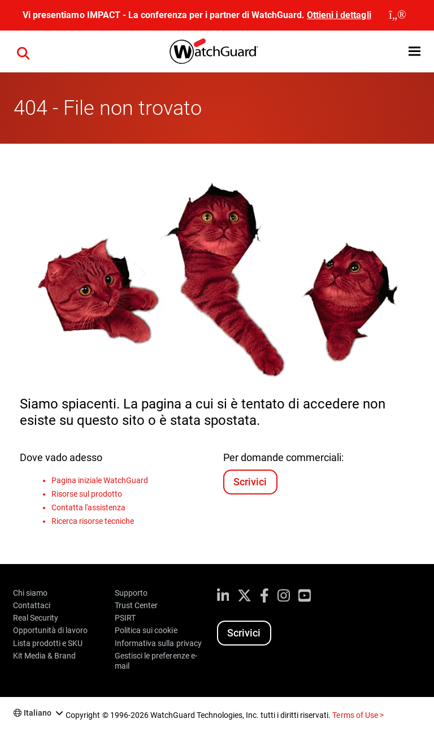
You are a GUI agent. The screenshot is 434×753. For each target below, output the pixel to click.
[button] (414, 51)
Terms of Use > (357, 715)
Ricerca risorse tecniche (92, 521)
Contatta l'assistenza (88, 507)
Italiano (37, 712)
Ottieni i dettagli (339, 15)
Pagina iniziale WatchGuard (99, 480)
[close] (397, 15)
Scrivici (250, 482)
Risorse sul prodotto (86, 493)
